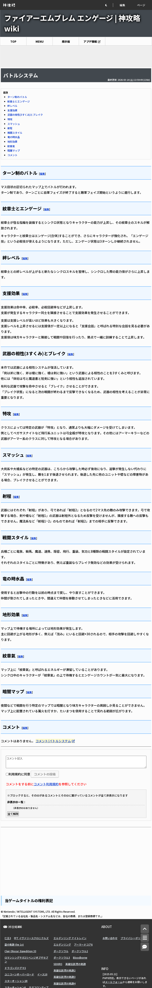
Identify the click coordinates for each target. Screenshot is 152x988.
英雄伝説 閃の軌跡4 (64, 983)
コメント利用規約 (46, 784)
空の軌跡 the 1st (14, 944)
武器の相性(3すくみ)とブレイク (25, 114)
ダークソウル (61, 951)
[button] (109, 5)
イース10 (42, 974)
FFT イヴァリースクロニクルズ (31, 938)
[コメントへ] (145, 946)
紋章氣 (11, 146)
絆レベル (12, 105)
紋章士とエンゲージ (18, 101)
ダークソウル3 (62, 957)
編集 (122, 5)
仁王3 (8, 938)
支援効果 (12, 110)
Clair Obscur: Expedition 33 (20, 951)
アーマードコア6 (83, 944)
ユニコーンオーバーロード (19, 974)
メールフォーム (113, 982)
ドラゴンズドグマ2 (15, 968)
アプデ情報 (90, 41)
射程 (9, 128)
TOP (13, 41)
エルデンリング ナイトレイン (70, 938)
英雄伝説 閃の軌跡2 (64, 970)
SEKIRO (58, 964)
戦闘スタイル (14, 132)
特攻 (9, 119)
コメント (12, 155)
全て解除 (13, 814)
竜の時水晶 (13, 137)
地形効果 (12, 141)
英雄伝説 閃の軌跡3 (64, 976)
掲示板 (66, 41)
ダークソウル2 (80, 951)
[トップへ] (145, 928)
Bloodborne (80, 957)
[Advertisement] (76, 56)
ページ (141, 5)
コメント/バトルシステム (53, 741)
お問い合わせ (110, 938)
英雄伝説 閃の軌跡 (75, 964)
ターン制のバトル (17, 97)
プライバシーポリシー (133, 938)
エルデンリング (62, 944)
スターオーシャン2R (16, 981)
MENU (40, 41)
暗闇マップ (13, 150)
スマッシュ (13, 123)
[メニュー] (145, 938)
